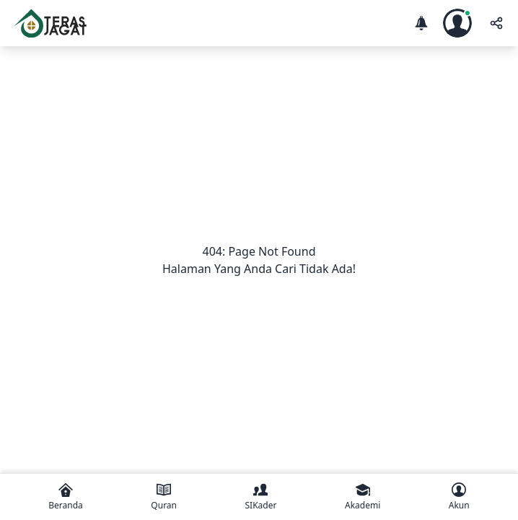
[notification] (421, 23)
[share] (495, 23)
